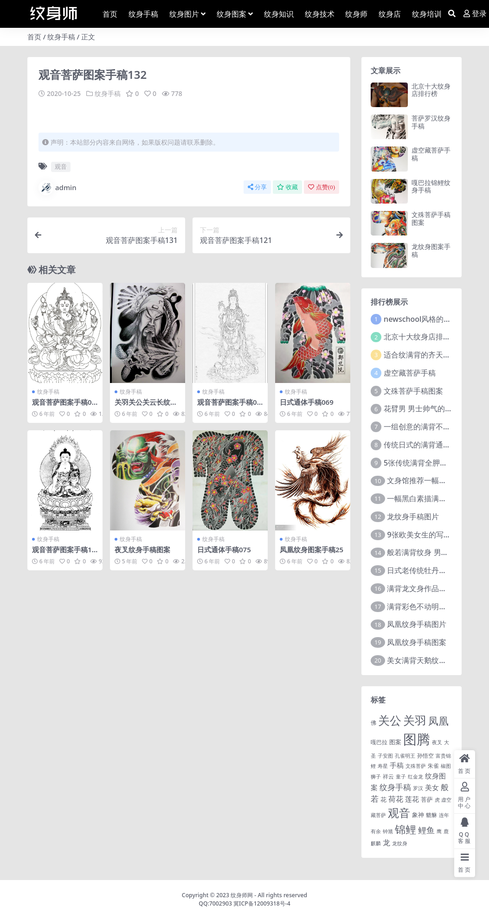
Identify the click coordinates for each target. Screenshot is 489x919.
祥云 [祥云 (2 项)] (388, 776)
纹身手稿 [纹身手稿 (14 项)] (395, 787)
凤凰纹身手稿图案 (416, 642)
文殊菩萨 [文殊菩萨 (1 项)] (415, 766)
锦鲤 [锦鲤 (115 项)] (405, 829)
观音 (61, 166)
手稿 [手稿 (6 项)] (397, 765)
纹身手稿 (61, 36)
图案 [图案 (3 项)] (395, 742)
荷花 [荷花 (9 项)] (395, 799)
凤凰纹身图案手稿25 (311, 549)
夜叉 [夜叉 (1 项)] (437, 742)
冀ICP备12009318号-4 (261, 903)
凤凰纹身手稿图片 (416, 624)
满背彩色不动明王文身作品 (431, 606)
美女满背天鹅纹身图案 (424, 660)
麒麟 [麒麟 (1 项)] (376, 843)
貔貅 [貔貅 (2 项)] (431, 814)
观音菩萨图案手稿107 (64, 553)
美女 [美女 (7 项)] (432, 787)
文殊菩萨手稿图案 (431, 218)
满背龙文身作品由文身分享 (431, 588)
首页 (34, 36)
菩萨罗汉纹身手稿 (431, 122)
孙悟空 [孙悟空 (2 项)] (425, 755)
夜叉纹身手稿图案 (142, 549)
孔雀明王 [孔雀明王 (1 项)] (405, 756)
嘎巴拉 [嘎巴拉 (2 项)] (379, 742)
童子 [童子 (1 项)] (401, 776)
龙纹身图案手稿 (431, 250)
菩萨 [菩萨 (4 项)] (427, 799)
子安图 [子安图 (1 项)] (385, 756)
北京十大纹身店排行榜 (431, 90)
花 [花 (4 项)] (383, 799)
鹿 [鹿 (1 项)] (446, 831)
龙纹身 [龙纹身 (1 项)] (399, 843)
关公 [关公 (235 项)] (389, 720)
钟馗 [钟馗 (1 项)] (388, 831)
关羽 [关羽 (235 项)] (414, 720)
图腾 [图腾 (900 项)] (416, 739)
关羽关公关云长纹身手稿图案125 (146, 406)
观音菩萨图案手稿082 (229, 406)
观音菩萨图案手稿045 (64, 406)
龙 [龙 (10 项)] (386, 842)
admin (58, 187)
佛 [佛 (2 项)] (373, 722)
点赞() (321, 186)
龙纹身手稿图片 (413, 516)
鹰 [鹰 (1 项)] (439, 831)
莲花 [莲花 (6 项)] (412, 799)
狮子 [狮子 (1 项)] (376, 776)
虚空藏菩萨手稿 (431, 154)
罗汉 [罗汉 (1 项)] (418, 788)
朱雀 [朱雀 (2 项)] (433, 765)
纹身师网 (242, 895)
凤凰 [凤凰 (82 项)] (438, 721)
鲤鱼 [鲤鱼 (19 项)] (426, 830)
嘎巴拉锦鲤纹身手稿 (431, 186)
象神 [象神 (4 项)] (418, 815)
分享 (257, 186)
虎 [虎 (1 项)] (437, 800)
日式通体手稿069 (307, 401)
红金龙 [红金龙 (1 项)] (415, 776)
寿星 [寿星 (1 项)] (383, 766)
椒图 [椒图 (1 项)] (446, 766)
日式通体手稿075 (224, 549)
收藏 (287, 186)
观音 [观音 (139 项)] (399, 812)
